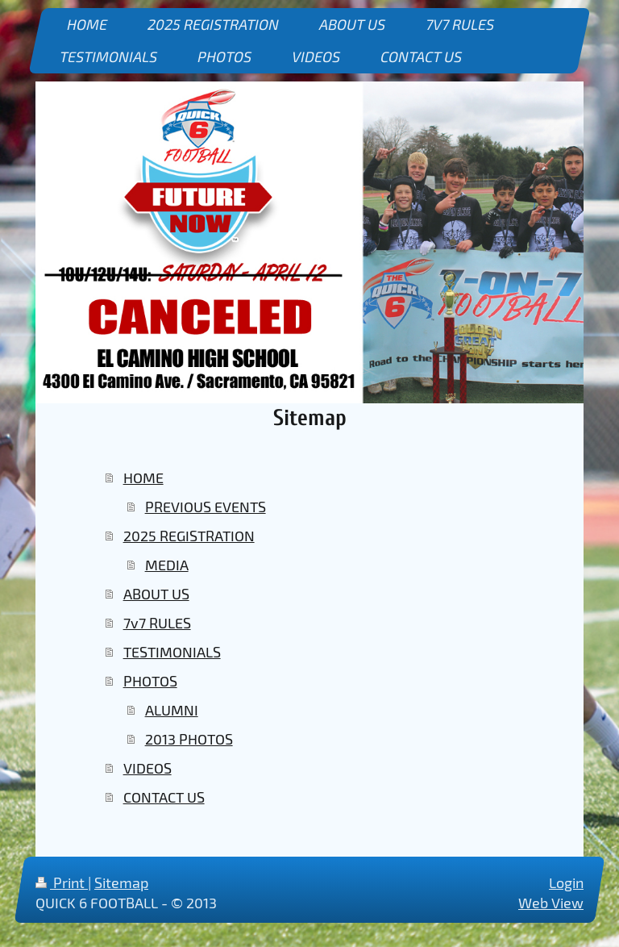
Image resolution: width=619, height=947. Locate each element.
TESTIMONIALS (172, 652)
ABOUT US (156, 594)
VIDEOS (147, 768)
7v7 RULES (157, 623)
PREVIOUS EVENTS (205, 506)
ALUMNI (171, 710)
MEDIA (167, 565)
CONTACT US (164, 797)
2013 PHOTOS (189, 739)
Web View (551, 903)
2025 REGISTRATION (189, 535)
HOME (143, 477)
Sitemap (121, 882)
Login (566, 882)
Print (61, 882)
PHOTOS (150, 681)
